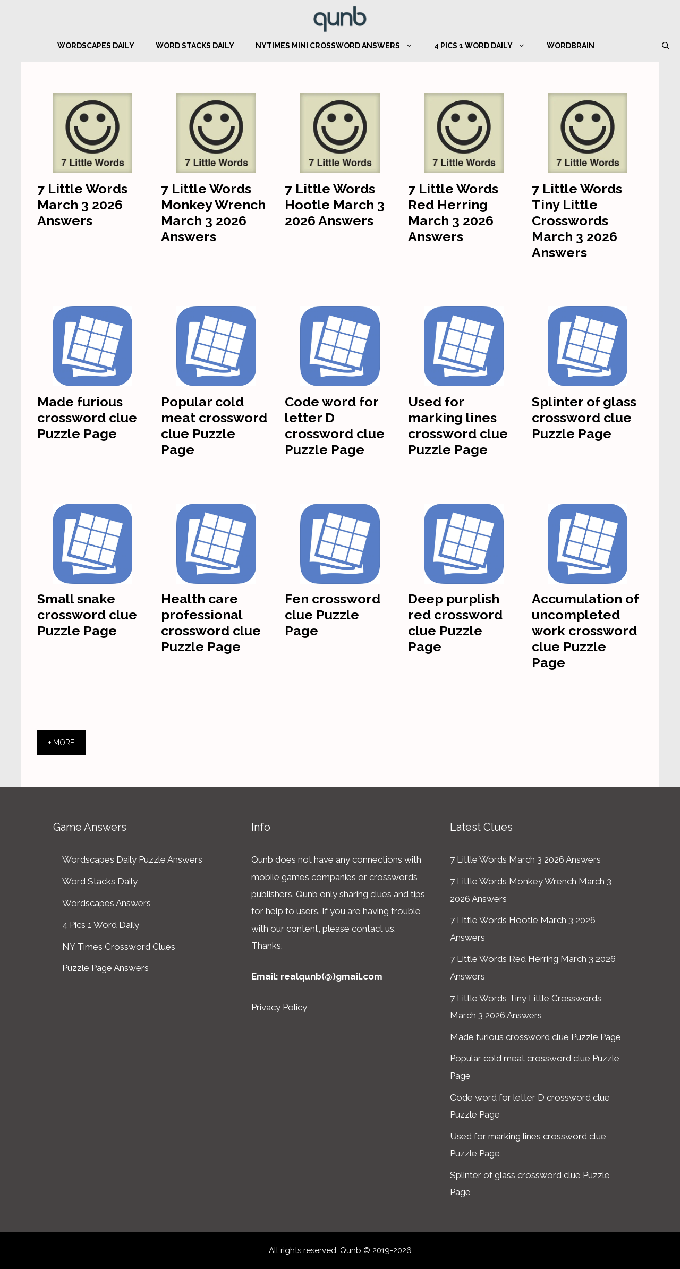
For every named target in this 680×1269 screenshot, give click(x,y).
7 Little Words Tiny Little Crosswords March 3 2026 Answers (577, 220)
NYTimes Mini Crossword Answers (339, 46)
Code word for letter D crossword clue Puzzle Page (335, 425)
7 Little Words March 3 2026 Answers (82, 204)
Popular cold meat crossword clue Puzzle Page (214, 425)
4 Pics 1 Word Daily (485, 46)
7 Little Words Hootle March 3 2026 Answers (335, 204)
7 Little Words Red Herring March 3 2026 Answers (453, 212)
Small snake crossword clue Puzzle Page (87, 614)
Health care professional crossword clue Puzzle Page (211, 622)
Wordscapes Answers (106, 903)
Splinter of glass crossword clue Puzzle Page (584, 417)
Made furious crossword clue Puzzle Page (87, 417)
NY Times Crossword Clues (118, 946)
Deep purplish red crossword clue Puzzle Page (455, 622)
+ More (61, 742)
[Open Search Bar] (665, 46)
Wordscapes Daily (95, 45)
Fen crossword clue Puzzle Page (332, 614)
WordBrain (570, 45)
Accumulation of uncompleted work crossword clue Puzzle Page (585, 630)
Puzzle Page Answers (105, 968)
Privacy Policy (279, 1007)
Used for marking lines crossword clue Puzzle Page (458, 425)
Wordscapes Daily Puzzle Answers (132, 859)
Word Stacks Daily (195, 45)
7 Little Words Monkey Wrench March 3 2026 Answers (213, 212)
